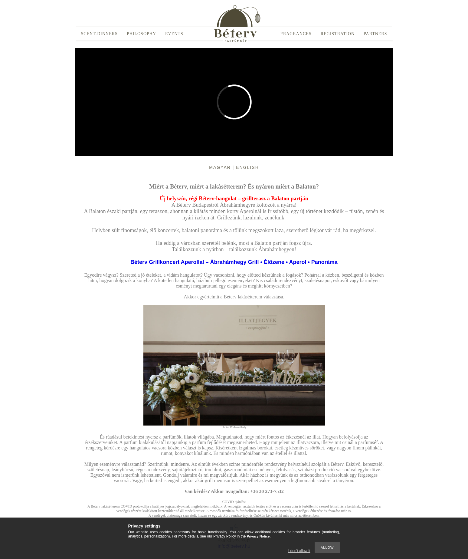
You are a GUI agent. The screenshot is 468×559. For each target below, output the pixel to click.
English (247, 167)
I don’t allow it (299, 551)
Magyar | (222, 167)
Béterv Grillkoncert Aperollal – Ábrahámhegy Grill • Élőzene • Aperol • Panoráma (234, 262)
